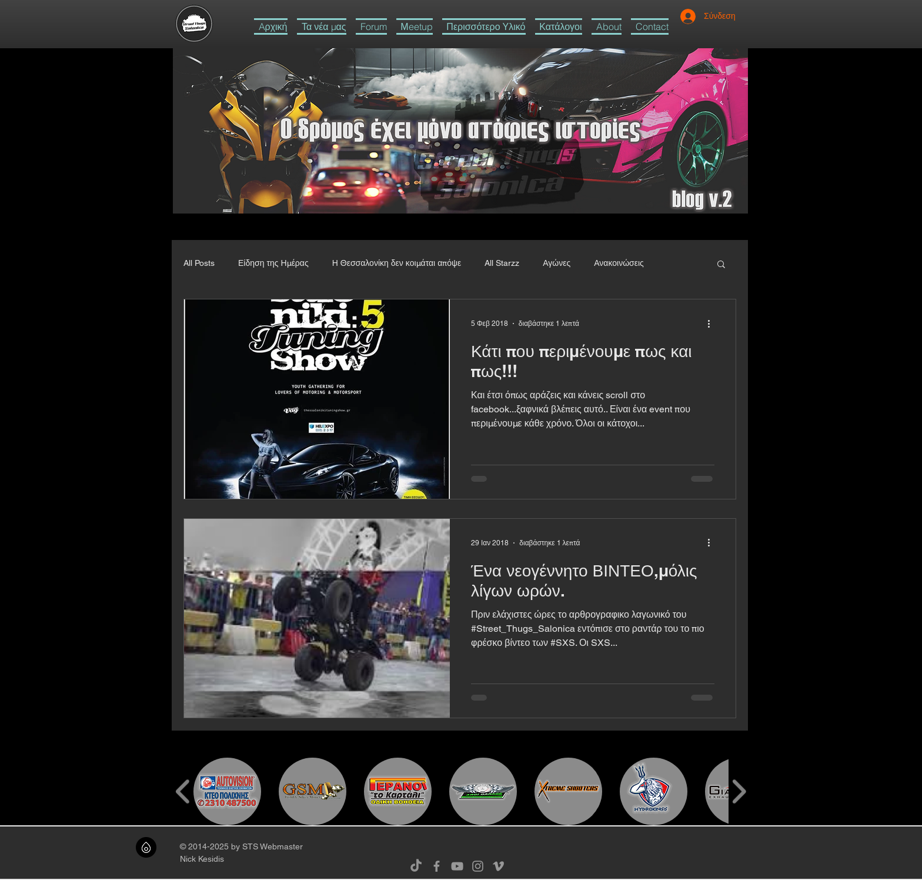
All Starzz (502, 263)
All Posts (199, 263)
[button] (483, 26)
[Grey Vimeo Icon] (498, 866)
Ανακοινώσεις (619, 263)
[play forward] (739, 791)
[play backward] (183, 791)
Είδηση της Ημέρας (273, 263)
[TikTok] (416, 866)
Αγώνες (556, 263)
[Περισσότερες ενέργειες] (713, 323)
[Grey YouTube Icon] (457, 866)
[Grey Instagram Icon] (477, 866)
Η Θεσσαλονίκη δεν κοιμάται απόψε (397, 263)
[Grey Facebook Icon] (436, 866)
